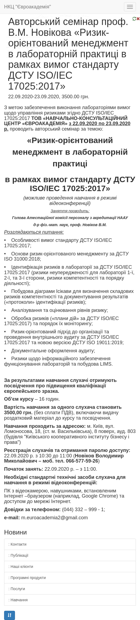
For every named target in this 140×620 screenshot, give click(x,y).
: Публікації (18, 555)
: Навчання (18, 600)
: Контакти (17, 544)
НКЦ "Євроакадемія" (27, 7)
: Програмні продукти (27, 577)
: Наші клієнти (20, 566)
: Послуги (16, 589)
